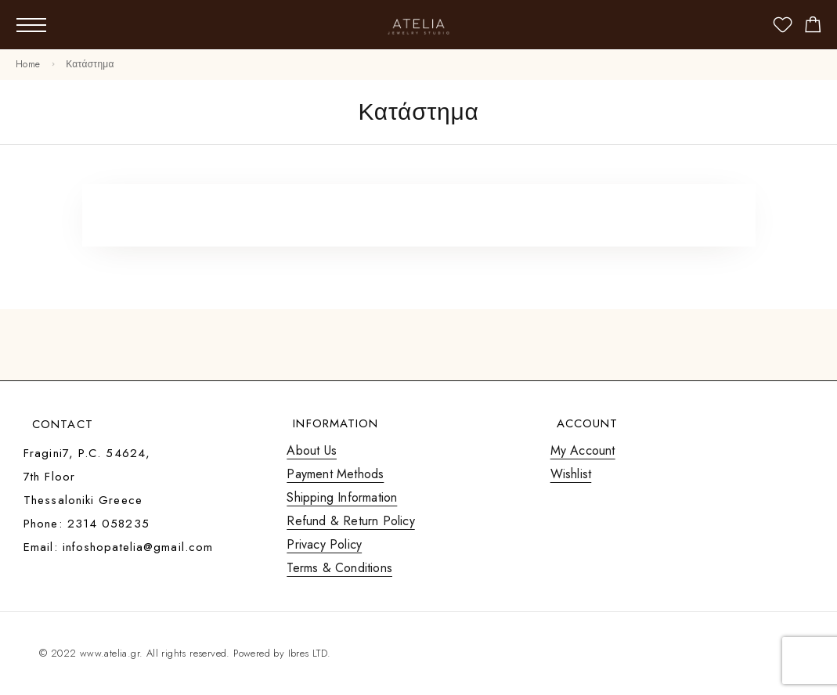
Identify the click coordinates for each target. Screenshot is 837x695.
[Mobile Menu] (31, 25)
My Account (582, 450)
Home (28, 64)
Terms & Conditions (339, 568)
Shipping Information (342, 497)
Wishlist (571, 474)
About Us (312, 450)
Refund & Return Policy (350, 521)
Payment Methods (335, 474)
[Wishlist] (782, 27)
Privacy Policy (324, 544)
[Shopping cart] (813, 27)
